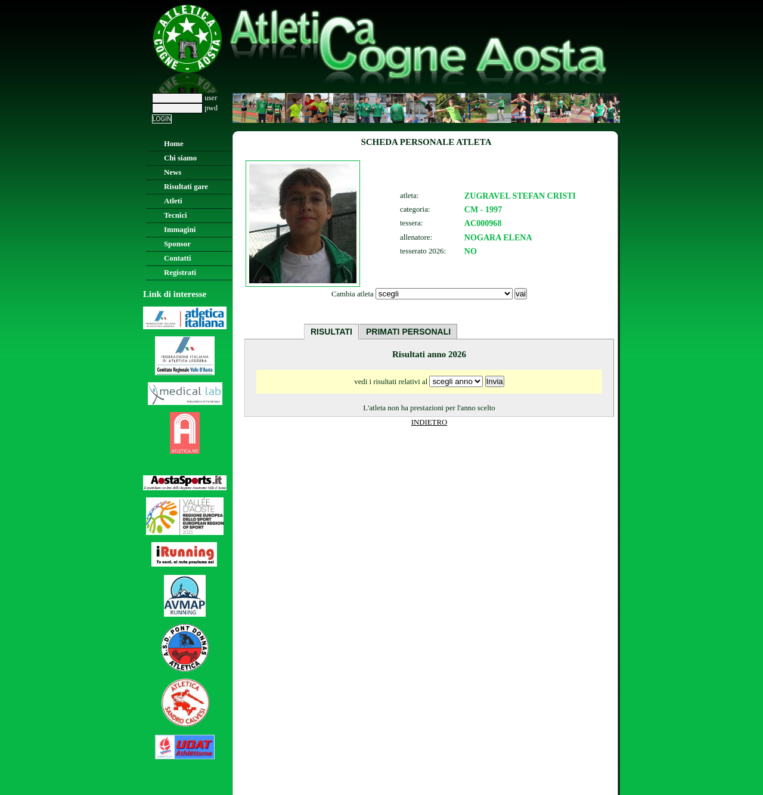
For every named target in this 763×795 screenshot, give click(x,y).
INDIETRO (429, 422)
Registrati (180, 272)
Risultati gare (186, 186)
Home (174, 144)
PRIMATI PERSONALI (408, 331)
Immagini (180, 229)
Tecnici (175, 215)
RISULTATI (331, 331)
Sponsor (177, 244)
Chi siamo (180, 158)
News (172, 172)
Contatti (177, 258)
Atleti (173, 201)
